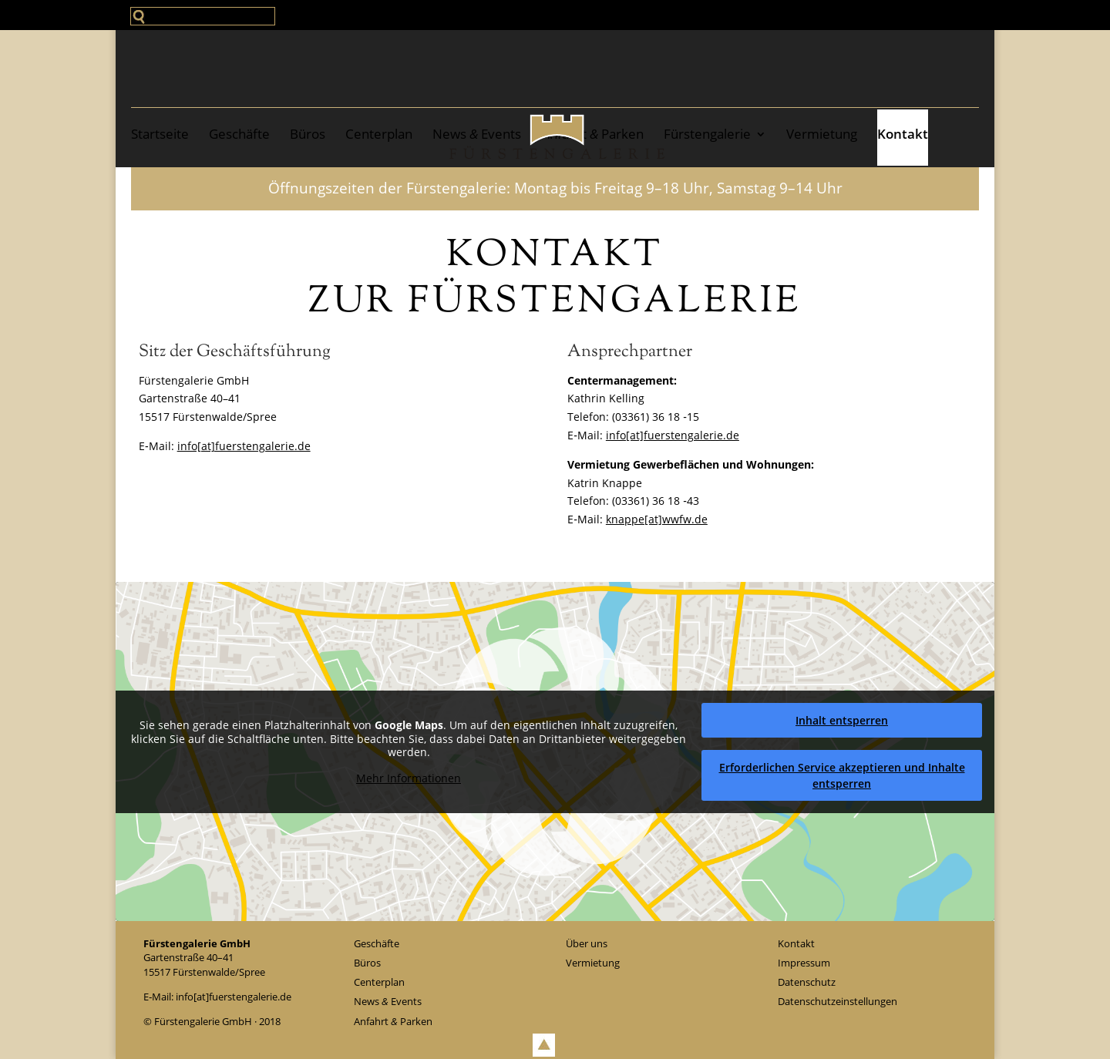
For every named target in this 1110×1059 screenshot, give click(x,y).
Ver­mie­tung (821, 134)
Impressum (804, 963)
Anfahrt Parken (592, 134)
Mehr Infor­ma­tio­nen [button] (408, 778)
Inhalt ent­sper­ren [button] (842, 719)
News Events (476, 134)
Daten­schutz (807, 982)
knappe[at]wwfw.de (657, 519)
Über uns (586, 943)
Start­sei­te (160, 134)
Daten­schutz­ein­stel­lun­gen (837, 1001)
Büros (307, 134)
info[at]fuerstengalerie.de (244, 446)
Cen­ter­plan (378, 134)
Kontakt (902, 134)
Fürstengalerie (707, 134)
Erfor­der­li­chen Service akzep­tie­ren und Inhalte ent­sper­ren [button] (842, 774)
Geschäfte (239, 134)
